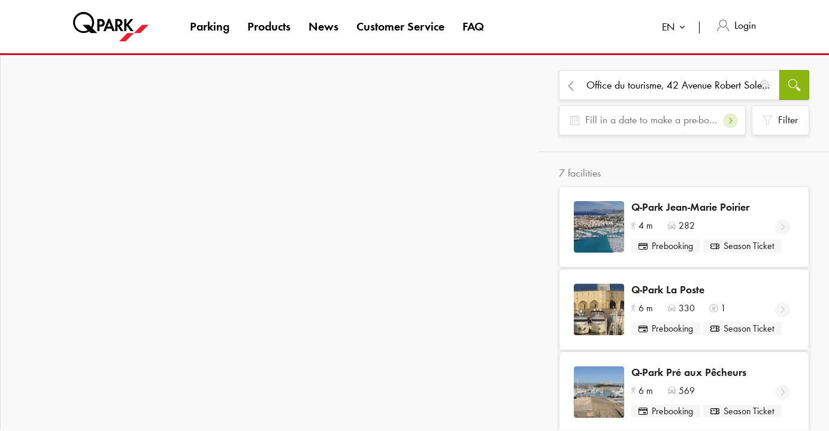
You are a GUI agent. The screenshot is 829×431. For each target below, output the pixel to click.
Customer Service (400, 26)
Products (269, 26)
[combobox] (676, 28)
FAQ (473, 26)
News (323, 26)
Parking (209, 26)
